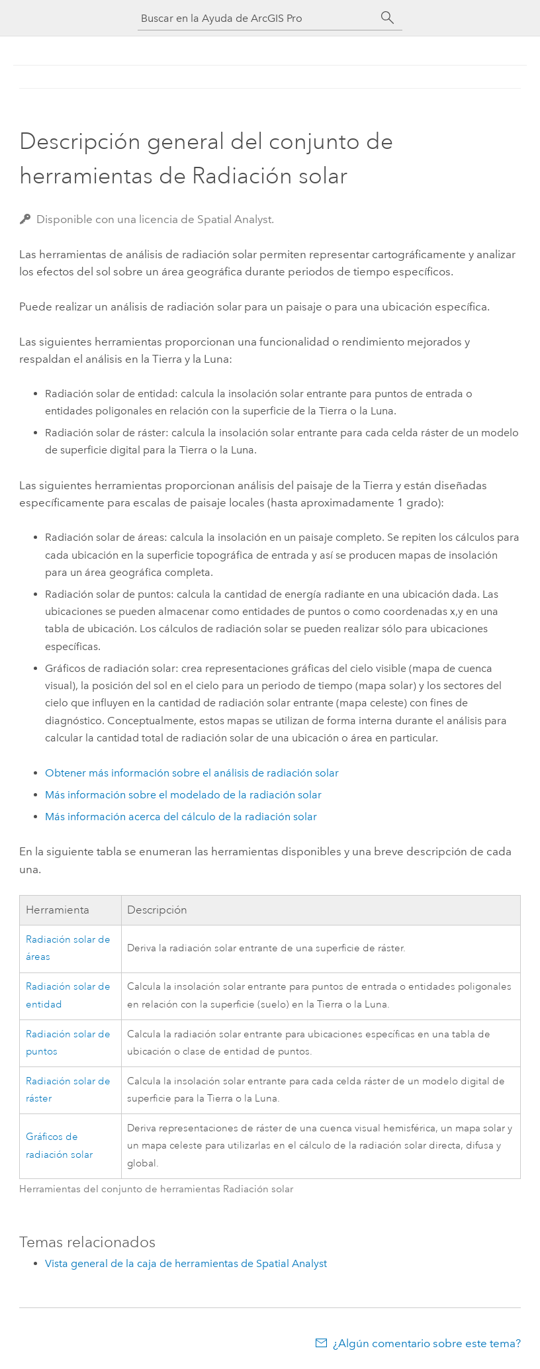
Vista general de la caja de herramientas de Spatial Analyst (186, 1263)
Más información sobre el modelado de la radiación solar (183, 794)
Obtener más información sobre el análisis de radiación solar (192, 773)
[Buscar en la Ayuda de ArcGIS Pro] (257, 18)
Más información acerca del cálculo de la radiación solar (181, 816)
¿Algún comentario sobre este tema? (427, 1343)
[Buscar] (387, 17)
